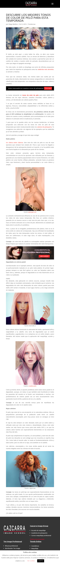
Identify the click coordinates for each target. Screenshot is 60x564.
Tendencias (31, 24)
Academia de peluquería (39, 533)
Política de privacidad (37, 539)
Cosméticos (35, 546)
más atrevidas (46, 69)
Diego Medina (13, 24)
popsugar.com (32, 212)
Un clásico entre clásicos (14, 142)
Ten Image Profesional (13, 541)
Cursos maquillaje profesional (41, 535)
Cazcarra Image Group (39, 526)
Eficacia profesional (11, 546)
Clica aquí (48, 88)
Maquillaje (34, 548)
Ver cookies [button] (31, 561)
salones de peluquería (44, 127)
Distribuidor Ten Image (12, 548)
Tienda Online (35, 541)
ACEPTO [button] (40, 561)
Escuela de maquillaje (38, 530)
